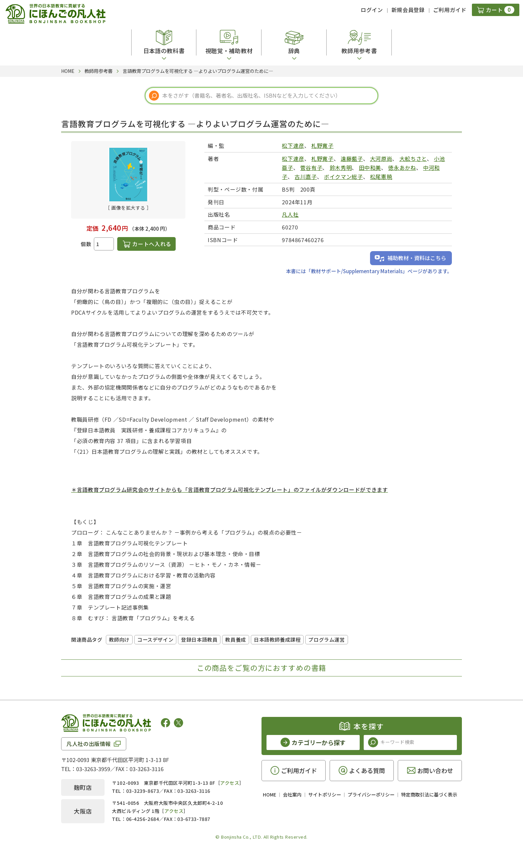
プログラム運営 (326, 639)
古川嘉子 (306, 177)
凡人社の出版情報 (88, 744)
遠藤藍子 (352, 158)
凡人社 (290, 214)
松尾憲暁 (381, 177)
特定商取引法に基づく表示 (429, 794)
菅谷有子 (311, 168)
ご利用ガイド (450, 10)
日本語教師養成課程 (277, 639)
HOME (269, 794)
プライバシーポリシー (371, 794)
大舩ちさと (413, 158)
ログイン (372, 10)
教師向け (119, 639)
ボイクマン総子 (343, 177)
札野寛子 (322, 145)
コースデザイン (155, 639)
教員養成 (235, 639)
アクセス (229, 782)
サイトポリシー (324, 794)
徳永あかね (402, 168)
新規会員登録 (408, 10)
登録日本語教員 (199, 639)
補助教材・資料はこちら (416, 258)
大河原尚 (381, 158)
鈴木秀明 (341, 168)
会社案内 (292, 794)
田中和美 (370, 168)
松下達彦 (293, 145)
